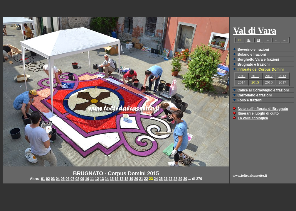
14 (107, 179)
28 (175, 179)
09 (82, 179)
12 (97, 179)
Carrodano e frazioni (255, 95)
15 (112, 179)
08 (77, 179)
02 (248, 40)
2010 (241, 76)
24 (156, 179)
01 (43, 179)
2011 (255, 76)
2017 (282, 82)
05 (63, 179)
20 (136, 179)
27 (170, 179)
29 (180, 179)
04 (58, 179)
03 (258, 40)
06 (67, 179)
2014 (241, 82)
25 (161, 179)
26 (165, 179)
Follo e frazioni (250, 100)
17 (121, 179)
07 (72, 179)
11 (92, 179)
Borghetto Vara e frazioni (258, 59)
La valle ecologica (253, 118)
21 (141, 179)
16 (116, 179)
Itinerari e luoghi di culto (258, 113)
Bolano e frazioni (252, 54)
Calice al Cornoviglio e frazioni (263, 90)
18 (126, 179)
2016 (269, 82)
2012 (269, 76)
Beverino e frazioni (253, 49)
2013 (282, 76)
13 (102, 179)
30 (185, 179)
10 (87, 179)
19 (131, 179)
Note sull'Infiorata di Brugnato (263, 109)
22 (146, 179)
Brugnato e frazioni (254, 64)
